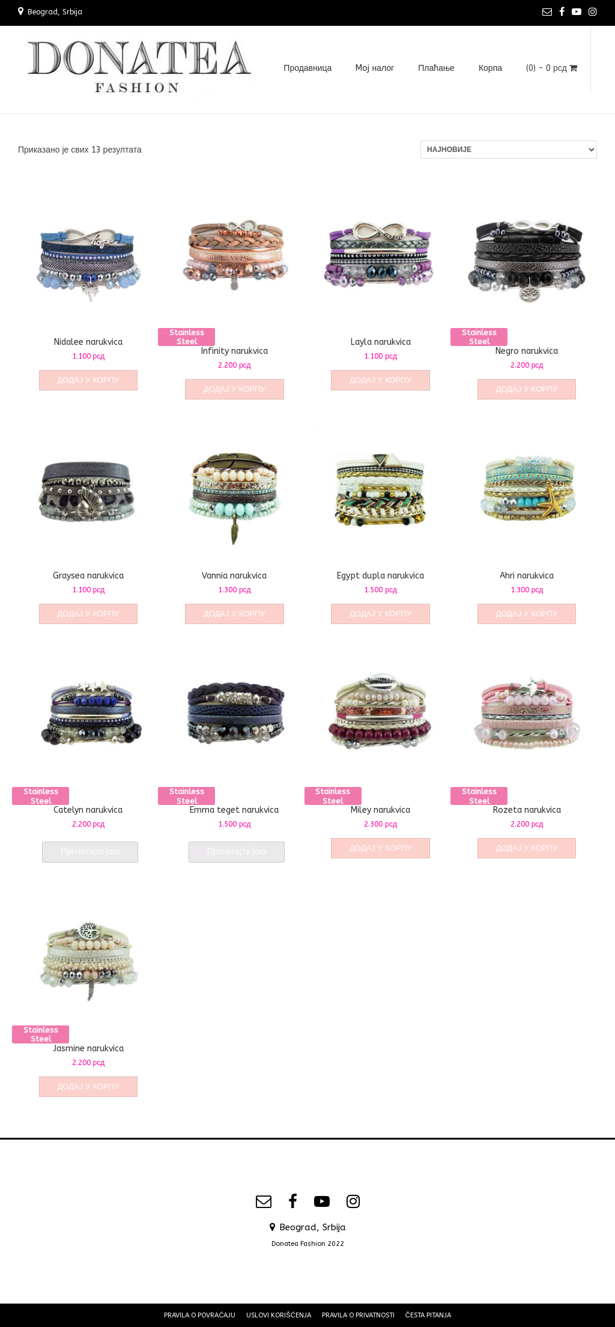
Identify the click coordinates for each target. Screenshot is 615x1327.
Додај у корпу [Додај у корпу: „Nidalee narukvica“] (89, 379)
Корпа (490, 68)
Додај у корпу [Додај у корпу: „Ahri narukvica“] (527, 613)
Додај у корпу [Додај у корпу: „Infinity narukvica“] (234, 388)
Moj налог (375, 68)
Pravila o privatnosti (358, 1315)
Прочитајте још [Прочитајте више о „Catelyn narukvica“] (90, 851)
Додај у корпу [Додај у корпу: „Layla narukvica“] (380, 379)
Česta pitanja (428, 1315)
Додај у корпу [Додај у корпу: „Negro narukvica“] (527, 388)
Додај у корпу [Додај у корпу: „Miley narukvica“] (380, 847)
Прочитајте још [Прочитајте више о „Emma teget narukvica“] (236, 851)
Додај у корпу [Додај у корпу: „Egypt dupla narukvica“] (380, 613)
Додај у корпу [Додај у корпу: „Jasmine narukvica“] (89, 1086)
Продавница (307, 68)
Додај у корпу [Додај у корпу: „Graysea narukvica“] (89, 613)
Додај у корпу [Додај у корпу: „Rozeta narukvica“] (527, 847)
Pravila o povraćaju (199, 1315)
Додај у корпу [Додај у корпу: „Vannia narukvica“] (234, 613)
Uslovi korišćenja (278, 1315)
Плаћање (436, 68)
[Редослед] (508, 150)
